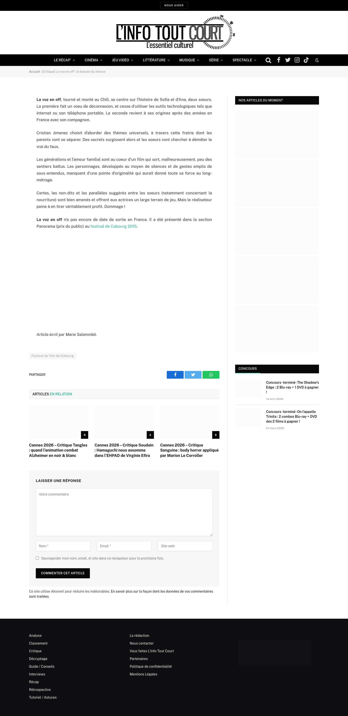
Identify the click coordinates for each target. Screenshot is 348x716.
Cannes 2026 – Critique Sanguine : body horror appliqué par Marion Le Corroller (189, 450)
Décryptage (38, 659)
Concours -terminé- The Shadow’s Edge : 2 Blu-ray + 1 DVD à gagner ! (292, 387)
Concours (248, 368)
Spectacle (242, 60)
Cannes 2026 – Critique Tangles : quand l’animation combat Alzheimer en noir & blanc (58, 450)
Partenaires (139, 659)
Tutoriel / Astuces (43, 697)
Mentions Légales (143, 674)
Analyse (35, 636)
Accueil (34, 71)
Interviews (37, 674)
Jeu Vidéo (120, 60)
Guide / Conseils (41, 666)
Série (214, 60)
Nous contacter (142, 643)
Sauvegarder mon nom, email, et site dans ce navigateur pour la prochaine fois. (102, 558)
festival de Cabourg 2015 (113, 226)
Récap (34, 682)
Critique (35, 651)
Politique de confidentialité (151, 666)
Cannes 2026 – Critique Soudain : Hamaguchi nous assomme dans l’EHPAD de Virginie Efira (123, 450)
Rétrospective (40, 690)
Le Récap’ (62, 60)
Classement (38, 643)
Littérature (154, 60)
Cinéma (91, 60)
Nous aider (174, 5)
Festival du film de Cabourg (52, 356)
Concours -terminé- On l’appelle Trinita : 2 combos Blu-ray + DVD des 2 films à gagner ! (291, 416)
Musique (187, 60)
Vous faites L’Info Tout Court (152, 651)
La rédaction (139, 636)
